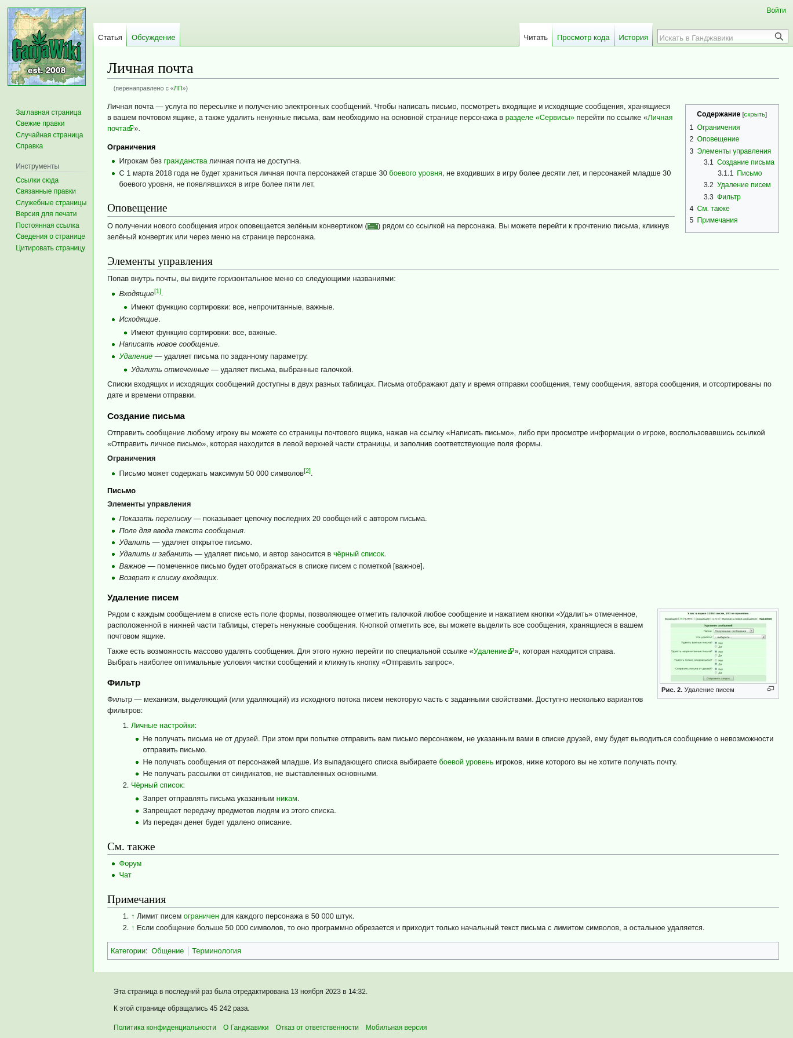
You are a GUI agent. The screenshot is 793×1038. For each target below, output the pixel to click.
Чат (125, 875)
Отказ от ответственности (317, 1028)
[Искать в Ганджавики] (716, 38)
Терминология (216, 950)
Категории (128, 950)
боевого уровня (415, 173)
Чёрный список (157, 785)
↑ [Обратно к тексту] (132, 916)
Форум (130, 863)
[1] (157, 290)
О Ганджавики (246, 1028)
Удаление (135, 356)
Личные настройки (163, 725)
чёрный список (358, 553)
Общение (167, 950)
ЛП (178, 88)
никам (287, 798)
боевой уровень (466, 761)
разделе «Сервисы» (539, 117)
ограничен (201, 916)
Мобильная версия (396, 1028)
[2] (307, 470)
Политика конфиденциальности (165, 1028)
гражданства (185, 160)
